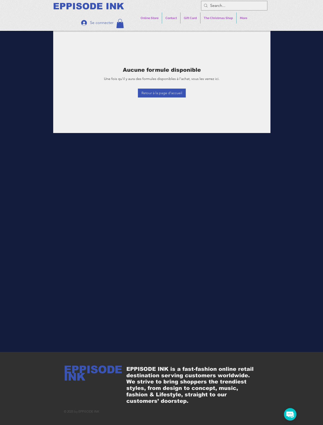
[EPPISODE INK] (88, 6)
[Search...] (234, 5)
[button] (120, 23)
